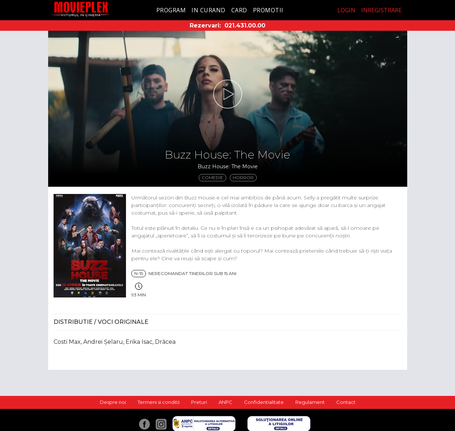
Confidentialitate (264, 402)
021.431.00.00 (244, 25)
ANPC (225, 402)
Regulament (310, 402)
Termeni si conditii (159, 402)
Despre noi (113, 402)
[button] (227, 94)
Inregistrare (381, 10)
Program (171, 10)
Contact (345, 402)
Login (346, 10)
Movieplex (81, 8)
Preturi (199, 402)
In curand (208, 10)
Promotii (268, 10)
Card (239, 10)
